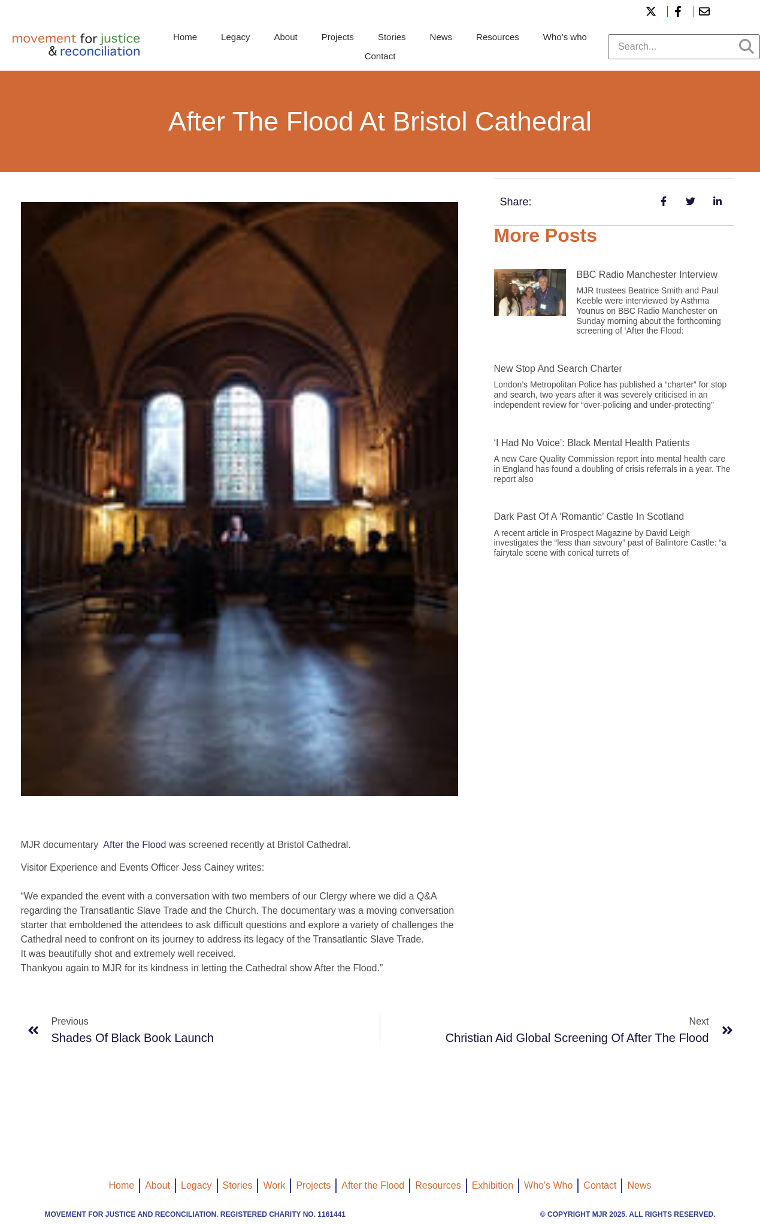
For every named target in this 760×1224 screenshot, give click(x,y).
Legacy (235, 37)
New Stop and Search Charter (558, 368)
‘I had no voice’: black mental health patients (592, 443)
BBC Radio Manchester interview (647, 274)
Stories (392, 37)
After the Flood (134, 845)
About (285, 37)
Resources (497, 37)
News (441, 37)
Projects (338, 37)
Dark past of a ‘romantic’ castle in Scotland (589, 516)
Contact (380, 56)
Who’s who (565, 37)
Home (185, 37)
